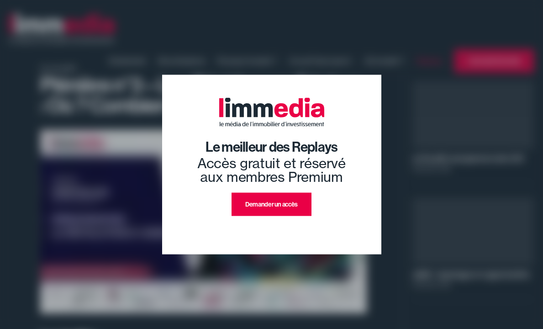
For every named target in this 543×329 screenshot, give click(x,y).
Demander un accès (271, 204)
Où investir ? (384, 60)
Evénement (127, 60)
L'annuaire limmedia (494, 61)
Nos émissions (181, 60)
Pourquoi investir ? (247, 60)
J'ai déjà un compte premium (271, 227)
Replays (429, 60)
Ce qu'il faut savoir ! (320, 60)
